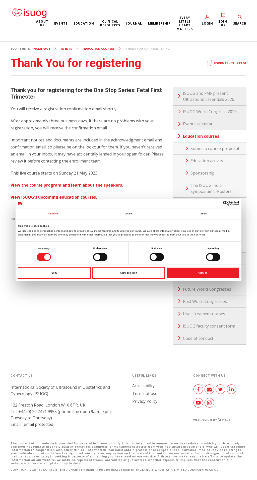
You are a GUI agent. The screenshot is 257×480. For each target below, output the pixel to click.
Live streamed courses (204, 313)
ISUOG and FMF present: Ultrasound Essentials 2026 (208, 96)
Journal (134, 23)
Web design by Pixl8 (211, 420)
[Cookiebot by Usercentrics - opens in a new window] (217, 203)
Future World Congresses (207, 289)
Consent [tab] (53, 213)
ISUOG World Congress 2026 (210, 111)
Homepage (42, 48)
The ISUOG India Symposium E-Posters (211, 188)
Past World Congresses (205, 301)
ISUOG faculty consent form (209, 326)
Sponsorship (202, 173)
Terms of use (144, 393)
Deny (54, 273)
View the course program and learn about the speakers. (67, 185)
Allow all (202, 273)
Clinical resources (110, 23)
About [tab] (203, 213)
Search (239, 23)
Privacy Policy (144, 401)
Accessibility (143, 385)
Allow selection (128, 273)
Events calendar (198, 124)
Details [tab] (128, 213)
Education (84, 23)
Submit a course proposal (214, 148)
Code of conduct (198, 338)
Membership (159, 23)
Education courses (98, 48)
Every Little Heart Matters (185, 23)
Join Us (223, 23)
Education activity (206, 161)
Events (61, 23)
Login (207, 23)
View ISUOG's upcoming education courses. (54, 197)
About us (42, 23)
